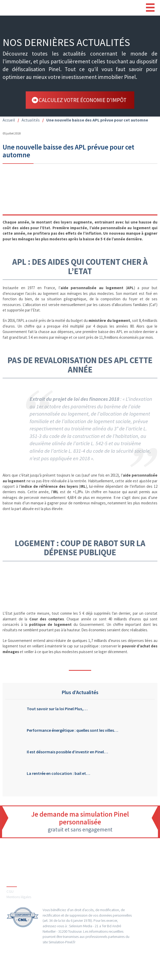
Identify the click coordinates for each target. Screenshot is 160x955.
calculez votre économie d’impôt (82, 100)
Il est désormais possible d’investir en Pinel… (67, 751)
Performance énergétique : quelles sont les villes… (72, 730)
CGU (10, 891)
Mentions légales (18, 897)
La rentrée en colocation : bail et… (58, 773)
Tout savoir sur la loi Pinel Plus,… (57, 708)
